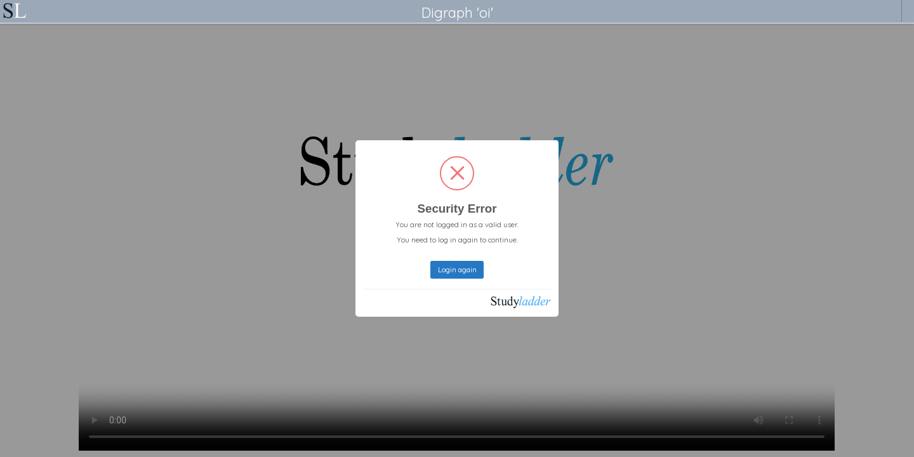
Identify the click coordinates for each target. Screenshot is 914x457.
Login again (457, 269)
